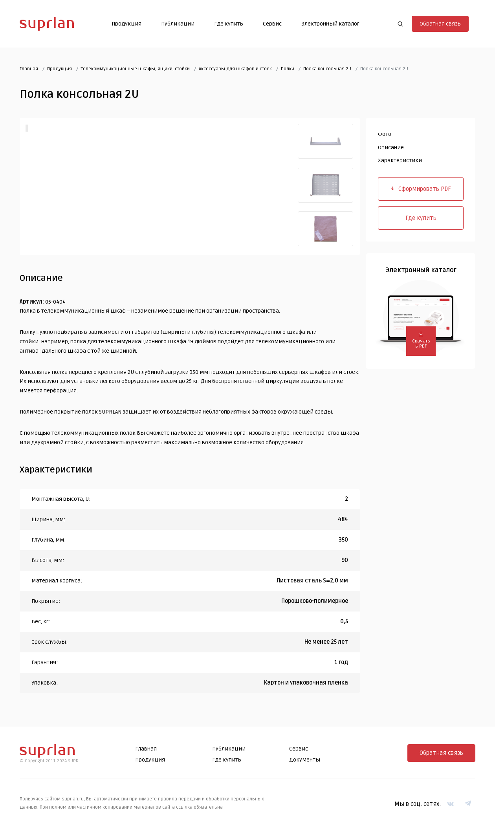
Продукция (125, 24)
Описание (391, 148)
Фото (384, 135)
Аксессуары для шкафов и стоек (235, 70)
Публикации (176, 24)
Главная (29, 70)
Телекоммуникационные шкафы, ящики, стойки (135, 70)
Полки (287, 70)
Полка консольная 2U (327, 70)
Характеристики (400, 162)
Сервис (270, 24)
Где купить (227, 24)
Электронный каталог (329, 24)
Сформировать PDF (421, 190)
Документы (304, 761)
